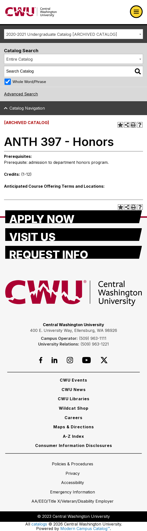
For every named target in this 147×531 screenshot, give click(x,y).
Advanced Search (21, 93)
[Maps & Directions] (73, 427)
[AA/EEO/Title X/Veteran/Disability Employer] (72, 501)
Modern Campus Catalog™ (85, 528)
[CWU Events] (73, 380)
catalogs (39, 524)
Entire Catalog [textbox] (19, 59)
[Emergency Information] (72, 492)
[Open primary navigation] (136, 11)
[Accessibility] (72, 482)
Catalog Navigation (27, 108)
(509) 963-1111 (92, 338)
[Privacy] (73, 473)
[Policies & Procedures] (72, 464)
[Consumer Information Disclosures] (73, 445)
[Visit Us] (73, 234)
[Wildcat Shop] (73, 408)
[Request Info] (73, 252)
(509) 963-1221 (94, 344)
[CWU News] (74, 389)
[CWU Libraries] (73, 399)
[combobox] (73, 34)
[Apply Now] (73, 216)
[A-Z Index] (73, 436)
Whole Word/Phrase (29, 82)
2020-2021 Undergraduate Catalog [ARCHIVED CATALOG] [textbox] (61, 34)
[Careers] (73, 417)
